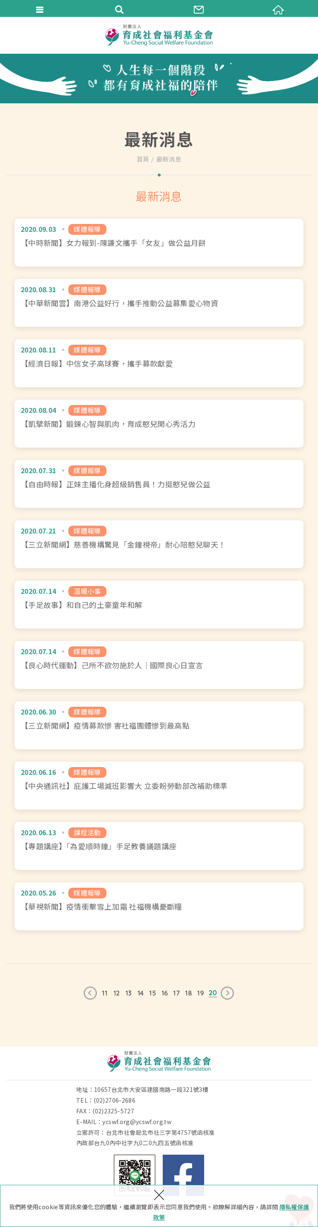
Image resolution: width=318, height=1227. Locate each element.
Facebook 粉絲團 (183, 1175)
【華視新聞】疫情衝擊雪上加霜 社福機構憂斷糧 (159, 906)
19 (200, 993)
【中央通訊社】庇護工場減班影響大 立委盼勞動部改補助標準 (159, 786)
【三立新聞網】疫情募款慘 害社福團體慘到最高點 (159, 725)
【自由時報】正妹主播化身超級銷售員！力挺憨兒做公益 (159, 484)
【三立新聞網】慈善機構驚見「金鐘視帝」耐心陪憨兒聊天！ (159, 544)
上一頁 (90, 993)
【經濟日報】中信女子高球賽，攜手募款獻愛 (159, 363)
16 (164, 993)
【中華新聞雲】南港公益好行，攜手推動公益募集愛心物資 (159, 303)
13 (128, 993)
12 (116, 993)
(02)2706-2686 (114, 1100)
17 (176, 993)
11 (104, 993)
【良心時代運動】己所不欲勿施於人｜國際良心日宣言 (159, 665)
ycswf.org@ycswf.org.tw (136, 1121)
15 (152, 993)
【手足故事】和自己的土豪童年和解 (159, 605)
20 (213, 993)
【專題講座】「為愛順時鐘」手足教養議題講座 (159, 846)
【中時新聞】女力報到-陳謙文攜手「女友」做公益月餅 (159, 243)
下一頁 (227, 993)
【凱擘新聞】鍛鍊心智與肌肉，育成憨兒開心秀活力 (159, 424)
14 (140, 993)
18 (188, 993)
